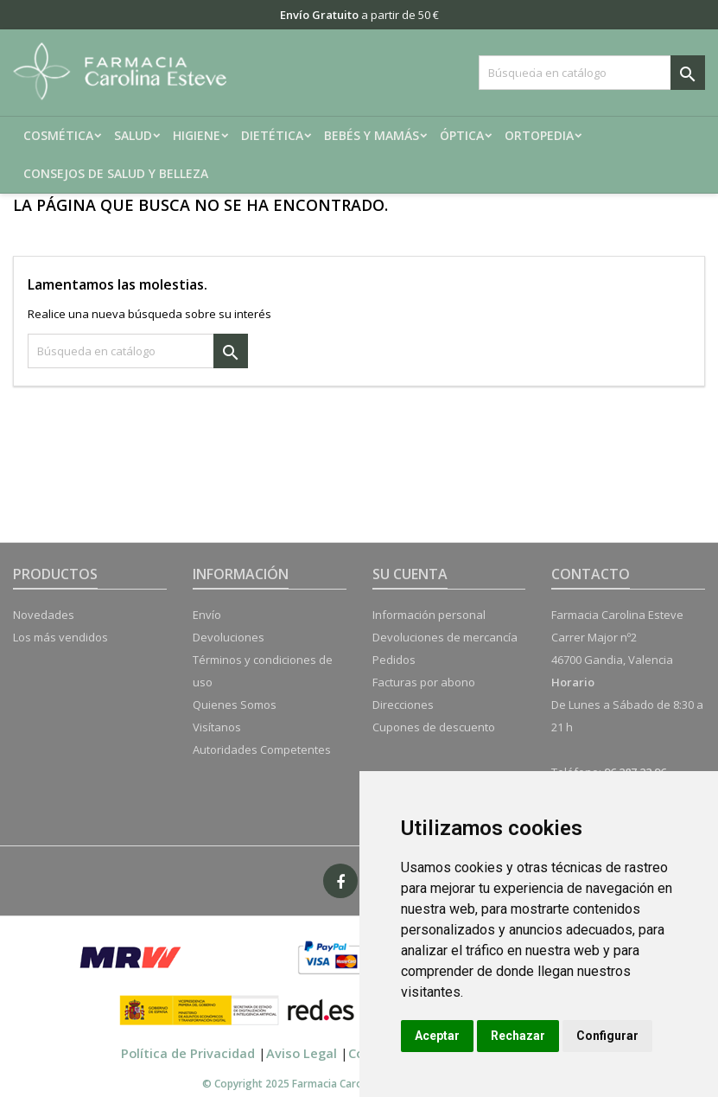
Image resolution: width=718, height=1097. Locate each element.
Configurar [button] (607, 1036)
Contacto (590, 574)
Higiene (196, 135)
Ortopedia (539, 135)
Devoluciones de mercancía (445, 637)
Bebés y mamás (371, 135)
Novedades (43, 614)
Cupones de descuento (433, 727)
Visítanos (217, 727)
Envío (207, 614)
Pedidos (394, 659)
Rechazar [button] (518, 1036)
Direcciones (403, 704)
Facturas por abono (423, 682)
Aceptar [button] (437, 1036)
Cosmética (58, 135)
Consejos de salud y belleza (115, 173)
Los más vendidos (60, 637)
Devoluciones (228, 637)
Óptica (462, 135)
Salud (133, 135)
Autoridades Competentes (262, 749)
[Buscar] (592, 72)
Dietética (272, 135)
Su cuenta (410, 574)
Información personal (429, 614)
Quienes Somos (234, 704)
